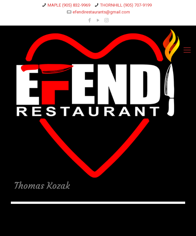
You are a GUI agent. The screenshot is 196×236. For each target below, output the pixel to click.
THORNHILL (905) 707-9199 (126, 5)
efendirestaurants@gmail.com (101, 12)
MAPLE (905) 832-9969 (69, 5)
